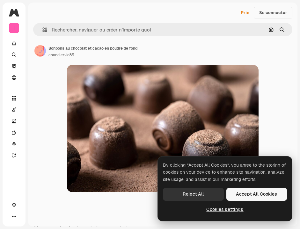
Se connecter (273, 12)
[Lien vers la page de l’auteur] (40, 51)
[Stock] (14, 66)
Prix (245, 13)
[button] (42, 29)
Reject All (193, 194)
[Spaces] (14, 110)
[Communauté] (14, 78)
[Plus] (14, 216)
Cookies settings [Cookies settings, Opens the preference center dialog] (224, 209)
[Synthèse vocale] (14, 144)
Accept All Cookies (256, 194)
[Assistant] (14, 155)
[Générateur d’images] (14, 121)
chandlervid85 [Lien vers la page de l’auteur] (61, 55)
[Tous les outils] (14, 98)
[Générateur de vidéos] (14, 133)
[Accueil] (14, 43)
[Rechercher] (14, 55)
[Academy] (14, 205)
